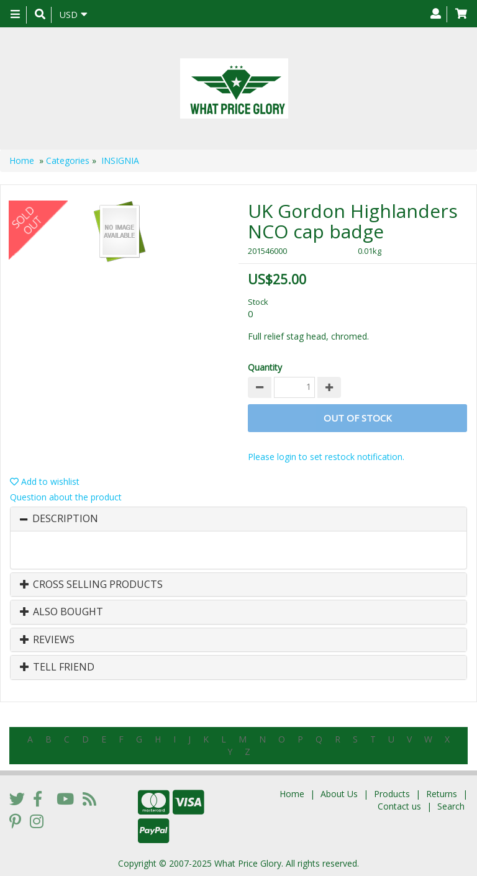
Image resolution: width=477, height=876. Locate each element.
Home (21, 160)
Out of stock (358, 418)
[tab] (238, 519)
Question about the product (66, 497)
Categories (67, 160)
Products (392, 794)
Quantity (265, 367)
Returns (441, 794)
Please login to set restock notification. (326, 457)
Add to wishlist (45, 481)
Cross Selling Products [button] (91, 584)
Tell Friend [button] (57, 667)
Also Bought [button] (61, 612)
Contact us (399, 806)
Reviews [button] (47, 640)
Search (451, 806)
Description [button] (65, 519)
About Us (339, 794)
